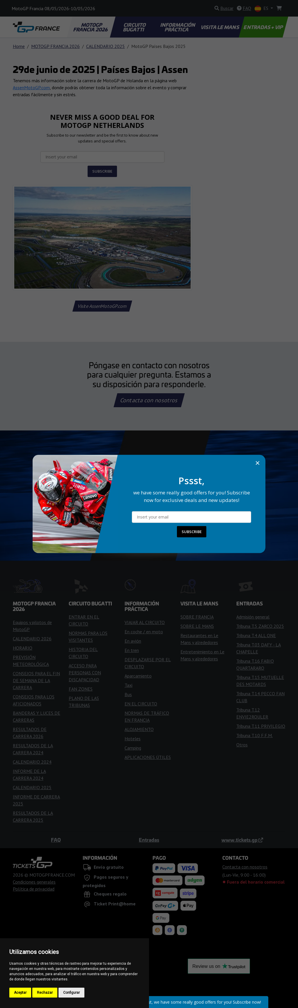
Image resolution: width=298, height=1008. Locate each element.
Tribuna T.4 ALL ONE (256, 635)
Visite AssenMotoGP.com (102, 306)
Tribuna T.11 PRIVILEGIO (260, 726)
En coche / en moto (144, 632)
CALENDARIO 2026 (32, 638)
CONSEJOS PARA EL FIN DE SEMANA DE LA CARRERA (36, 680)
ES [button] (262, 8)
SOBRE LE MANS (197, 626)
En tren (132, 650)
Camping (133, 748)
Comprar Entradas (149, 495)
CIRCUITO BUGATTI (135, 27)
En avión (133, 641)
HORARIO (22, 648)
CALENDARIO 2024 (32, 762)
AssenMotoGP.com (31, 87)
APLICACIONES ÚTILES (148, 757)
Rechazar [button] (45, 993)
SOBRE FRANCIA (197, 617)
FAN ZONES (81, 689)
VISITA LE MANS (220, 27)
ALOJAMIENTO (139, 729)
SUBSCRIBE (102, 171)
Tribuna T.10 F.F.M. (254, 735)
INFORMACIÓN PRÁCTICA (177, 27)
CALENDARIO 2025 (105, 46)
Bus (128, 694)
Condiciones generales (34, 882)
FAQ (56, 839)
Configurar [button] (71, 993)
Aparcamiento (138, 676)
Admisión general (252, 617)
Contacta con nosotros (149, 400)
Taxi (128, 685)
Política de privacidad (33, 889)
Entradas (149, 839)
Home (19, 46)
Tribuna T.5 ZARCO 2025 (260, 626)
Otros (242, 745)
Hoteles (133, 738)
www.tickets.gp (242, 839)
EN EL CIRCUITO (141, 704)
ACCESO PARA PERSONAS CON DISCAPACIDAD (85, 672)
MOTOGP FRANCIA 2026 (91, 27)
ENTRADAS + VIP (263, 27)
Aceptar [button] (20, 993)
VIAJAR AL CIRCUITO (145, 622)
